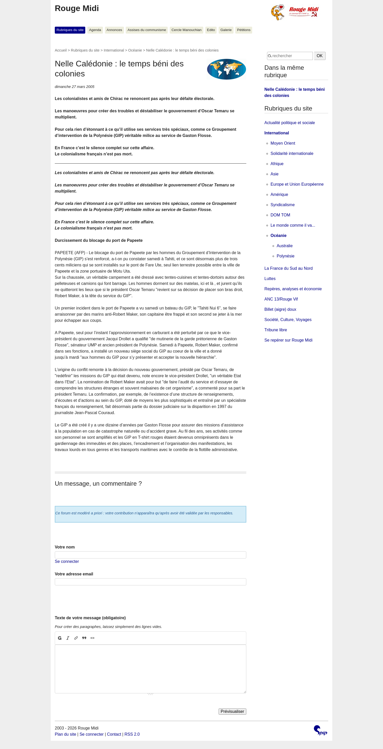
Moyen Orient (283, 143)
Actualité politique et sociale (289, 123)
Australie (285, 246)
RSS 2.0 (132, 734)
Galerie (226, 30)
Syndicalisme (283, 205)
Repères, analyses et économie (293, 289)
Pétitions (243, 30)
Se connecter (67, 561)
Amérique (279, 194)
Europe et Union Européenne (297, 184)
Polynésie (285, 256)
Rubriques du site (70, 30)
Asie (275, 174)
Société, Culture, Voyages (288, 319)
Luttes (270, 278)
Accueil (61, 50)
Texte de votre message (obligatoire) (90, 618)
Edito (211, 30)
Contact (114, 734)
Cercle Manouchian (186, 30)
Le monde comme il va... (293, 225)
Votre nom (65, 547)
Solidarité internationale (292, 153)
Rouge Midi (77, 8)
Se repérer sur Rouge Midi (288, 340)
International (114, 50)
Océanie (135, 50)
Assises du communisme (146, 30)
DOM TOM (280, 215)
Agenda (95, 30)
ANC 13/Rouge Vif (281, 299)
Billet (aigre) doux (280, 309)
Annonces (114, 30)
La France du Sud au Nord (288, 268)
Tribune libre (275, 330)
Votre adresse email (74, 574)
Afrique (277, 164)
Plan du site (65, 734)
